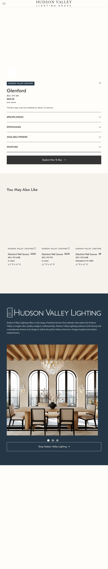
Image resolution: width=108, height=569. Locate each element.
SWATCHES (12, 147)
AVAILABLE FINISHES (17, 137)
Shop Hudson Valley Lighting (52, 446)
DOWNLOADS (14, 127)
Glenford (16, 91)
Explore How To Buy (54, 160)
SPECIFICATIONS (15, 117)
